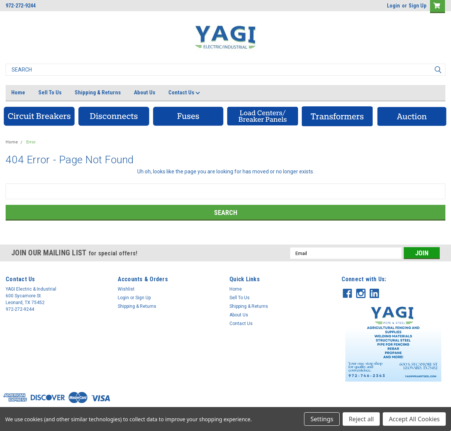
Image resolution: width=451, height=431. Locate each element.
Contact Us (184, 93)
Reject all (361, 419)
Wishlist (126, 289)
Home (18, 92)
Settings (321, 419)
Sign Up (417, 6)
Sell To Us (49, 92)
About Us (144, 92)
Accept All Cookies (414, 419)
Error (31, 142)
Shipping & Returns (98, 92)
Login (393, 6)
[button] (39, 116)
